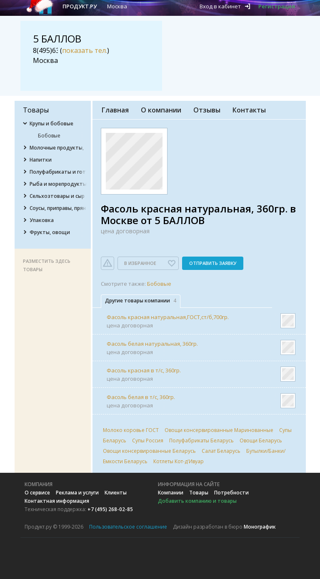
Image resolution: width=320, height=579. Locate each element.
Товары (198, 492)
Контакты (249, 110)
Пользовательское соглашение (128, 526)
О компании (161, 110)
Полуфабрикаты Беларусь (201, 440)
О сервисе (37, 492)
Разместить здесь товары (46, 265)
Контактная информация (57, 500)
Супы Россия (147, 440)
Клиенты (116, 492)
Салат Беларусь (221, 450)
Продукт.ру (79, 6)
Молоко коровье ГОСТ (131, 430)
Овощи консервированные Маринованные (219, 430)
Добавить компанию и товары (197, 500)
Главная (115, 110)
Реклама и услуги (77, 492)
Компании (170, 492)
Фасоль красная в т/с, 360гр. (144, 370)
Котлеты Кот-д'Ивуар (178, 461)
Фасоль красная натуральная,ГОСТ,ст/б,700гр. (168, 317)
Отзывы (206, 110)
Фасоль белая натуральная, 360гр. (152, 343)
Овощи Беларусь (261, 440)
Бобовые (159, 283)
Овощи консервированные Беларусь (149, 450)
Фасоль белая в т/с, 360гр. (141, 397)
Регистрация (276, 6)
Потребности (231, 492)
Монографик (260, 526)
